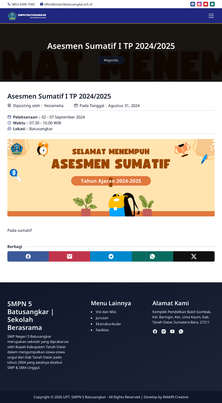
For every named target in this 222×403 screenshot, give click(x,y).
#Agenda (111, 60)
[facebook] (192, 4)
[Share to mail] (69, 256)
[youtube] (205, 4)
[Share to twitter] (194, 256)
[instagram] (199, 4)
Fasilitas (102, 330)
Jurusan (102, 317)
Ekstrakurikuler (108, 323)
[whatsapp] (212, 4)
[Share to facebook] (28, 256)
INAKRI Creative (175, 397)
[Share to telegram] (111, 256)
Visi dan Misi (106, 311)
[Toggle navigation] (211, 15)
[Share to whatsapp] (152, 256)
